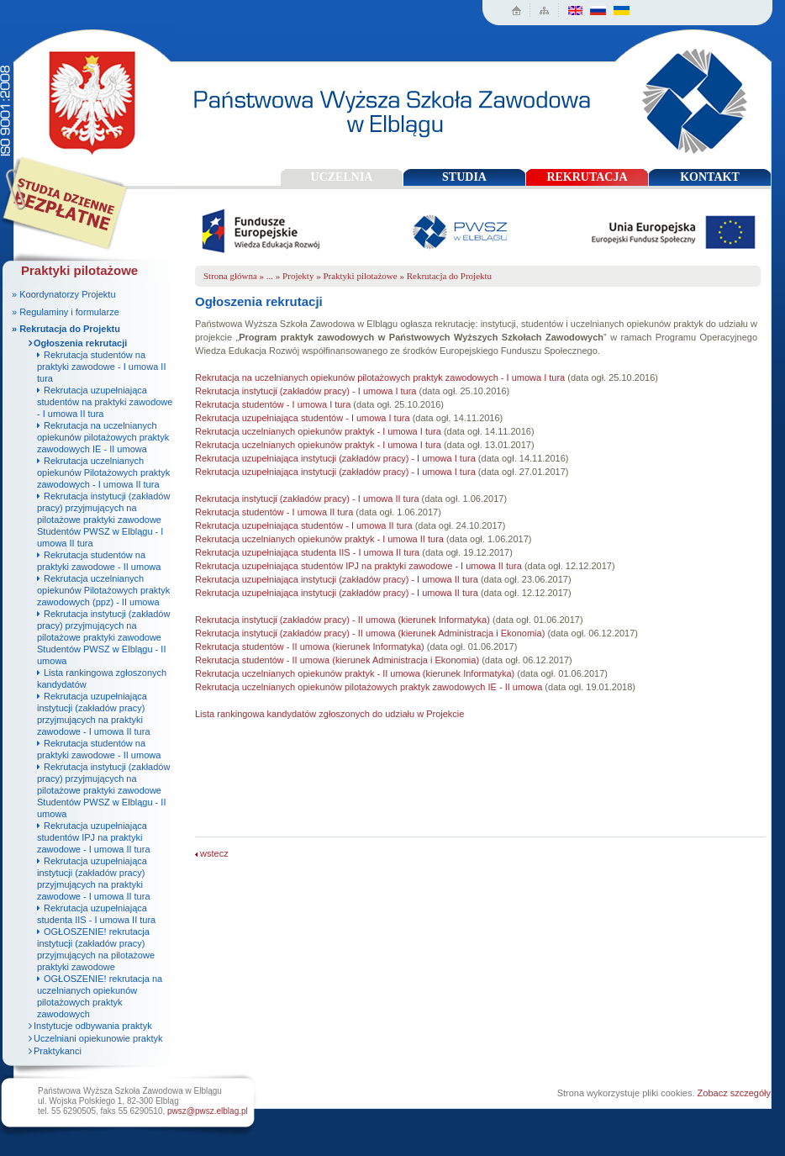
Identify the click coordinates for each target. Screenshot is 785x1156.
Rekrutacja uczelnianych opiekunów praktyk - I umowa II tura (319, 539)
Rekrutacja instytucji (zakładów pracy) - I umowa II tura (307, 499)
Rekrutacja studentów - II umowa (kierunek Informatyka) (309, 646)
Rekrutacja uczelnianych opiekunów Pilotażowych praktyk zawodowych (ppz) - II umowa (103, 590)
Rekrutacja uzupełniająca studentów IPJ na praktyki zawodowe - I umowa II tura (93, 837)
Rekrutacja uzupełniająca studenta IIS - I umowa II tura (307, 552)
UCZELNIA (342, 177)
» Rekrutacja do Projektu (66, 329)
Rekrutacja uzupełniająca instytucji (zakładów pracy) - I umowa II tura (336, 579)
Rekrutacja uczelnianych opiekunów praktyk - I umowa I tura (318, 431)
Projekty (297, 276)
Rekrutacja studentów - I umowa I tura (272, 404)
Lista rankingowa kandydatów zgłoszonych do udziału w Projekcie (329, 714)
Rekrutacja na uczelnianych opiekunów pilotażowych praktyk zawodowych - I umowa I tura (380, 377)
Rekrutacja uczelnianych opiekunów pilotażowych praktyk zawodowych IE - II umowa (368, 687)
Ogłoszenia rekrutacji (80, 343)
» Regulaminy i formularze (65, 312)
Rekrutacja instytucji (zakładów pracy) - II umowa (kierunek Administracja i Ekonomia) (370, 633)
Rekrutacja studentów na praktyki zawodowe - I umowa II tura (101, 366)
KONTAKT (710, 177)
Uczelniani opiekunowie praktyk (98, 1038)
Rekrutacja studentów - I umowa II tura (274, 512)
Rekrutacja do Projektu (449, 276)
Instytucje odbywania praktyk (93, 1026)
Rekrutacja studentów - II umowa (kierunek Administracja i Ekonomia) (338, 660)
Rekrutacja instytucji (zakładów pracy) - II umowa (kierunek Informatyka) (342, 620)
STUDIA (464, 177)
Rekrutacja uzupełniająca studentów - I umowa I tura (302, 418)
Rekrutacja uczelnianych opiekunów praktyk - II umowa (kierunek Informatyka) (354, 673)
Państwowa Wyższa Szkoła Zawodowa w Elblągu (87, 97)
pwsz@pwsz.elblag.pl (207, 1111)
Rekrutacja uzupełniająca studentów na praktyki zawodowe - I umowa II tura (104, 402)
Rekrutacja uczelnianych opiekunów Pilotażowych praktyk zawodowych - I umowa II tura (103, 472)
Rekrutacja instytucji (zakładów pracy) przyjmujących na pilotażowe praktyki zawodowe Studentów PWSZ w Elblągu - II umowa (103, 637)
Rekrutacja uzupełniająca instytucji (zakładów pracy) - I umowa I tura (335, 458)
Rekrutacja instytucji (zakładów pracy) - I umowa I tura (305, 391)
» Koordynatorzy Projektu (64, 294)
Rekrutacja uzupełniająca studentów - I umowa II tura (304, 525)
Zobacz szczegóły (734, 1093)
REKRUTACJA (586, 177)
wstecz (212, 853)
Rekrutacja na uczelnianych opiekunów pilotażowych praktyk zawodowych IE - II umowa (103, 437)
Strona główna (230, 276)
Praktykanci (58, 1051)
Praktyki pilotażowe (360, 276)
